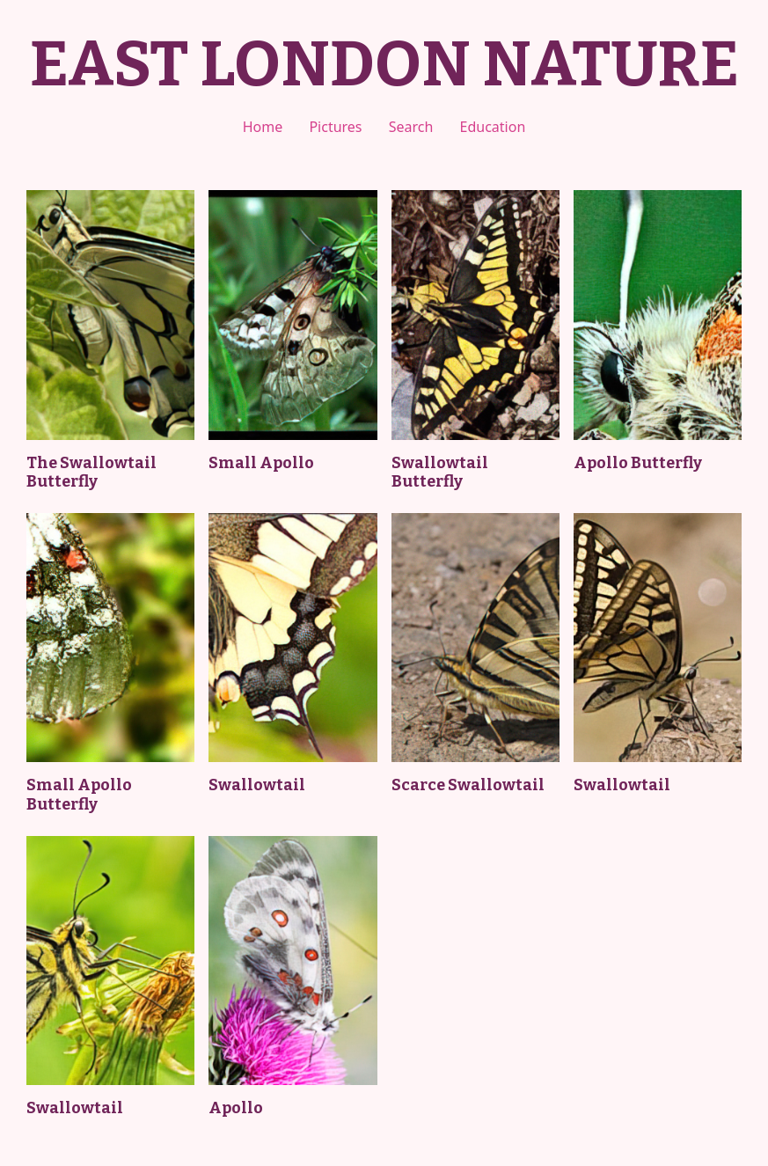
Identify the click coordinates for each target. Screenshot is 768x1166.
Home (263, 126)
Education (493, 126)
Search (411, 126)
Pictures (335, 126)
